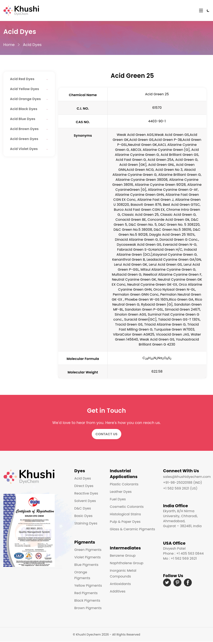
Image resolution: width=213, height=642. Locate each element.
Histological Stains (125, 514)
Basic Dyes (83, 515)
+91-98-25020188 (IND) (182, 482)
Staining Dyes (85, 523)
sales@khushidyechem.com (187, 476)
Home (9, 44)
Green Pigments (87, 549)
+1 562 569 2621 (184, 558)
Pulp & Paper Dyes (125, 521)
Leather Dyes (121, 491)
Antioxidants (120, 583)
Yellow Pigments (88, 585)
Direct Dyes (83, 485)
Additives (117, 591)
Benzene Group (123, 555)
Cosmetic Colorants (127, 506)
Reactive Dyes (86, 493)
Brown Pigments (88, 608)
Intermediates (125, 548)
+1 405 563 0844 (190, 553)
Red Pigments (86, 593)
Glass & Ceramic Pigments (132, 529)
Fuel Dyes (118, 499)
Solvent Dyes (85, 500)
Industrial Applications (123, 474)
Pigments (84, 542)
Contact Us (106, 434)
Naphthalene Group (126, 563)
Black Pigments (87, 600)
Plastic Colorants (124, 484)
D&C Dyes (82, 508)
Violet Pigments (87, 557)
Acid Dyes (32, 44)
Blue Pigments (86, 564)
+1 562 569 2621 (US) (180, 488)
